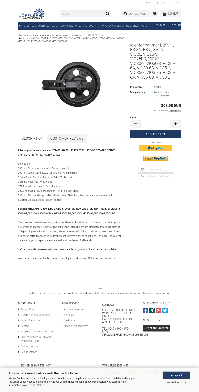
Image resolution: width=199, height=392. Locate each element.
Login (161, 2)
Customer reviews (67, 138)
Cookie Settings (29, 352)
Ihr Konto (69, 314)
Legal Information (30, 320)
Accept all (176, 375)
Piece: (133, 117)
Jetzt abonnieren (156, 328)
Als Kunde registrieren (75, 309)
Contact (160, 25)
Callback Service (29, 346)
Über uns (176, 25)
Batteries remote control (33, 25)
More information (176, 382)
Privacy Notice (36, 385)
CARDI (55, 25)
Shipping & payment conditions (37, 331)
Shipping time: (138, 92)
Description (32, 138)
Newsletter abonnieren (76, 326)
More (144, 25)
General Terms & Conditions (35, 314)
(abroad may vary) (161, 96)
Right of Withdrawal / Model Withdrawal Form (36, 339)
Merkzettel (69, 320)
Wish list (175, 2)
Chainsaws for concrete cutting (80, 25)
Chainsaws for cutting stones (120, 25)
